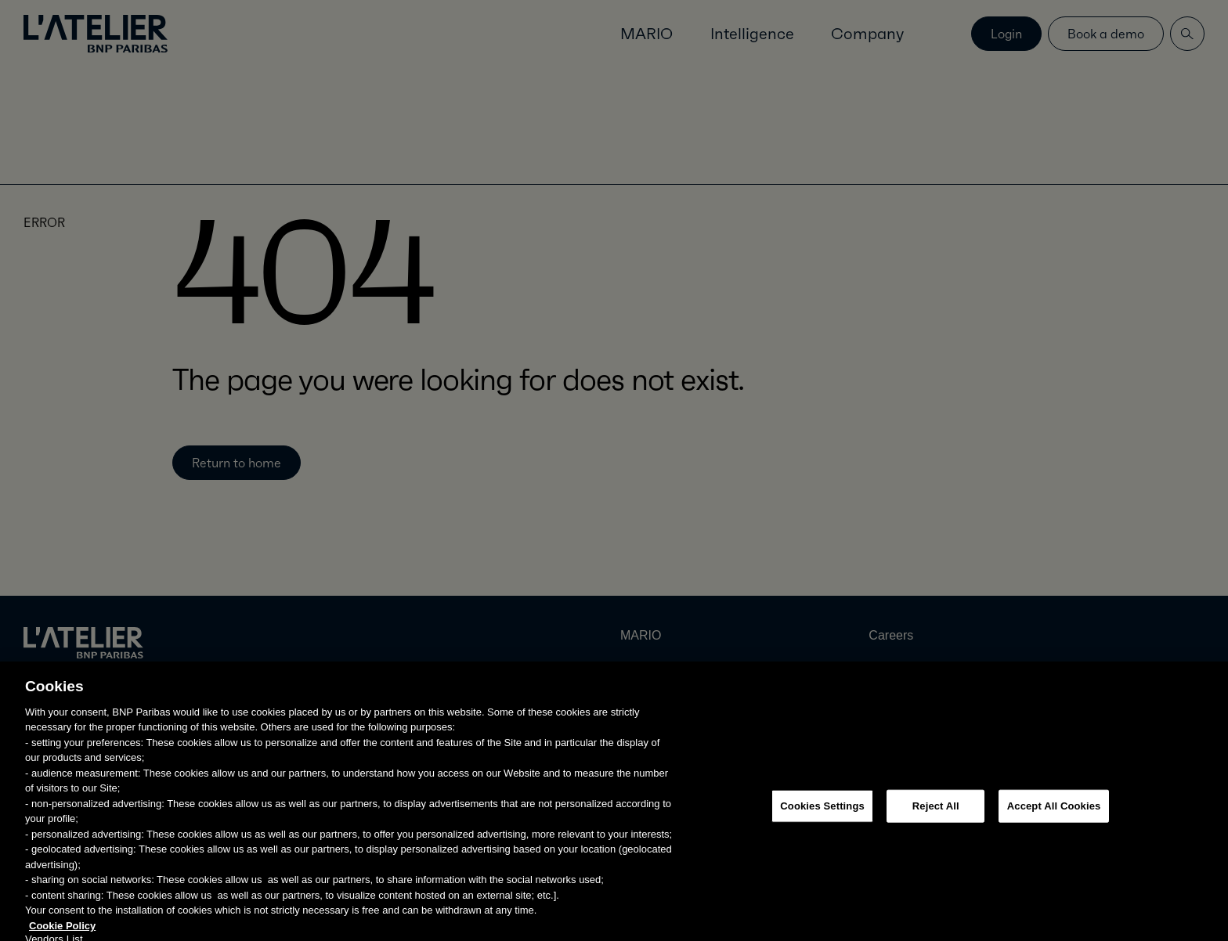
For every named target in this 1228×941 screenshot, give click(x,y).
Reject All (935, 813)
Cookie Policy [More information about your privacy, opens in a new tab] (62, 933)
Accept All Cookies (1054, 813)
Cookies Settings (822, 813)
